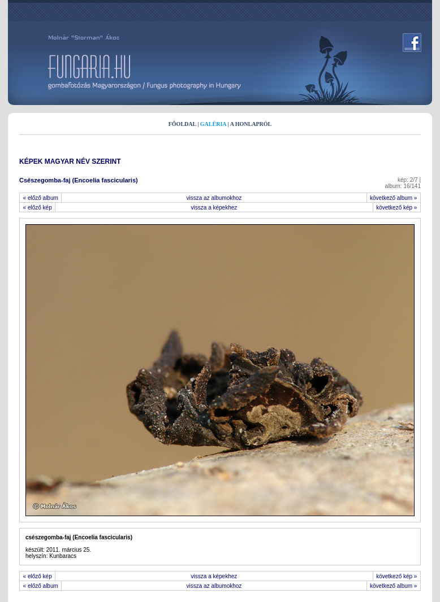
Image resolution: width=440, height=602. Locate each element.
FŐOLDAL (182, 124)
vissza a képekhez (214, 207)
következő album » (394, 198)
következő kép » (396, 207)
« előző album (40, 198)
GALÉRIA (213, 124)
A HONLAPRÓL (251, 124)
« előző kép (37, 207)
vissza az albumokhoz (214, 198)
